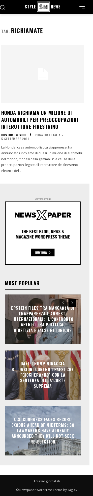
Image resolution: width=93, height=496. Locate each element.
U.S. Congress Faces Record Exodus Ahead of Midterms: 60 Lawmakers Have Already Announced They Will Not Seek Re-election (42, 430)
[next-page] (72, 303)
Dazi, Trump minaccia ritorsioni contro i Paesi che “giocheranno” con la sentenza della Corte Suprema (43, 375)
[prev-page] (63, 303)
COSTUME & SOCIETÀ (16, 135)
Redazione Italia (48, 135)
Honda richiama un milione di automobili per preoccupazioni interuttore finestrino (39, 119)
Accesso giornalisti (46, 481)
